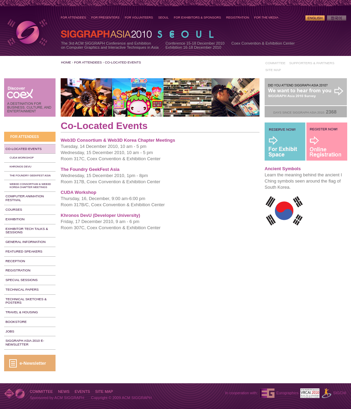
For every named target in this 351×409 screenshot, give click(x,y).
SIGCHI (339, 393)
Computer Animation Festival (24, 198)
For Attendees (73, 17)
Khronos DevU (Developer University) (100, 215)
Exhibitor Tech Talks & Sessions (26, 230)
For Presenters (105, 17)
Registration (237, 17)
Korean (336, 18)
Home (66, 62)
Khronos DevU (21, 166)
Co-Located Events (123, 62)
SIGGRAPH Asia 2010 (27, 32)
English (315, 18)
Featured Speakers (24, 251)
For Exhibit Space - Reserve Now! (285, 141)
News (64, 391)
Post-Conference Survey (306, 92)
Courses (13, 209)
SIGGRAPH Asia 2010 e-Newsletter (24, 342)
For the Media (266, 17)
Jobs (9, 331)
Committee (275, 63)
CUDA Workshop (78, 192)
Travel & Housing (21, 312)
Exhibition (15, 219)
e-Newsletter (33, 363)
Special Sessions (21, 280)
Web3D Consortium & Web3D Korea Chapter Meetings (118, 140)
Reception (15, 261)
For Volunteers (139, 17)
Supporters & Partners (312, 63)
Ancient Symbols (283, 168)
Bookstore (16, 322)
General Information (25, 242)
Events (82, 391)
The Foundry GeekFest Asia (90, 169)
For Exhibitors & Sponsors (197, 17)
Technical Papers (22, 289)
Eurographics (287, 393)
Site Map (273, 70)
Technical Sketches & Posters (26, 301)
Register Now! (326, 141)
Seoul (163, 17)
